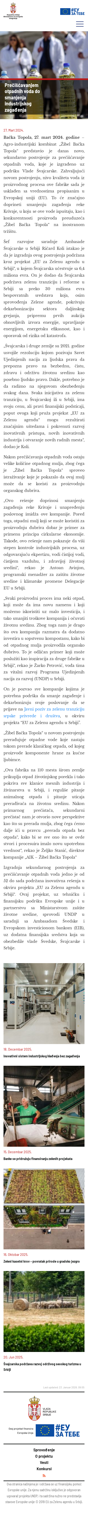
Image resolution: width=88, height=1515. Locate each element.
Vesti (44, 1462)
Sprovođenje (44, 1449)
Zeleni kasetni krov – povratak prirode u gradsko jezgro (42, 1261)
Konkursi (44, 1468)
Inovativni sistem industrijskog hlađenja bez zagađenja (42, 1056)
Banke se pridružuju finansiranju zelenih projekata (38, 1158)
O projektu (44, 1456)
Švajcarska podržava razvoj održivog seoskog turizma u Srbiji (42, 1367)
